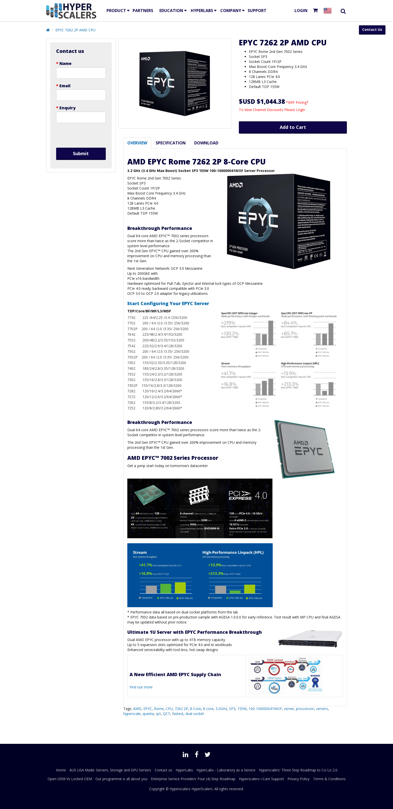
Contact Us (372, 29)
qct (158, 713)
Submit (81, 153)
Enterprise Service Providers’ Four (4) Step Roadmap (193, 778)
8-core (208, 708)
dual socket (194, 713)
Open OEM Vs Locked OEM (70, 778)
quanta (148, 713)
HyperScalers (202, 788)
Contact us (163, 770)
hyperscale (132, 713)
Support (257, 10)
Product (116, 10)
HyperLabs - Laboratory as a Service (226, 770)
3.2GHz (221, 708)
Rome (159, 708)
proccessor (305, 708)
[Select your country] (329, 10)
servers (322, 708)
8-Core (195, 708)
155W (242, 708)
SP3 (232, 708)
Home (61, 770)
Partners (143, 10)
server (289, 708)
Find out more (141, 687)
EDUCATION (171, 10)
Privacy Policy (298, 778)
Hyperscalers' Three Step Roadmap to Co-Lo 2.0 (298, 770)
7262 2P (181, 708)
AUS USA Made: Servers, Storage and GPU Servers (110, 770)
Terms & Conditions (329, 778)
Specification (171, 143)
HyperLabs (202, 10)
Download (206, 143)
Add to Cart (293, 127)
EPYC (147, 708)
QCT (166, 713)
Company (230, 10)
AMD (137, 708)
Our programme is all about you (121, 778)
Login (301, 10)
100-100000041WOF (265, 708)
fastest (177, 713)
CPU (169, 708)
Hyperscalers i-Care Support (261, 778)
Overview (137, 143)
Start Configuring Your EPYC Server (168, 303)
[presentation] (81, 135)
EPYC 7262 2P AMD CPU (75, 30)
